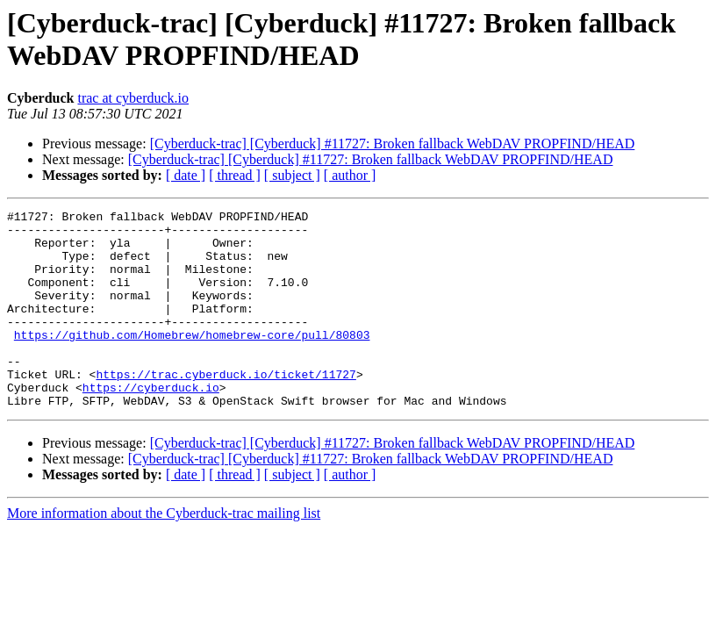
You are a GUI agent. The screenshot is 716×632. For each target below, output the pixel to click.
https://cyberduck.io (150, 424)
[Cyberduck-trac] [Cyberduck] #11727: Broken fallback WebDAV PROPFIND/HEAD (392, 143)
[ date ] (185, 175)
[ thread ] (235, 175)
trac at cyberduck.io (133, 97)
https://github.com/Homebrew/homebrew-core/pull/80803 (192, 361)
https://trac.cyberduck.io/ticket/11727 (225, 408)
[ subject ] (292, 175)
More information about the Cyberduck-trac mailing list (163, 552)
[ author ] (350, 175)
